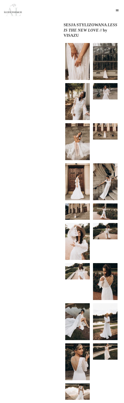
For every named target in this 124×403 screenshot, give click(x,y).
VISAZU (71, 35)
